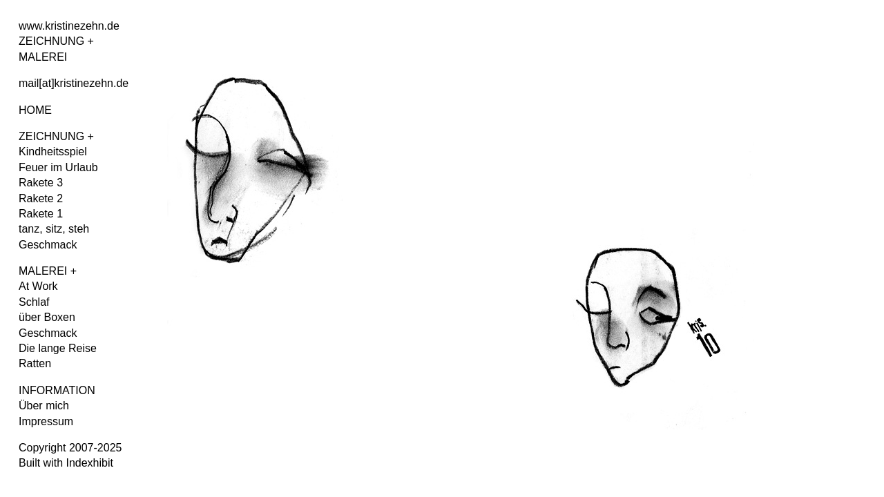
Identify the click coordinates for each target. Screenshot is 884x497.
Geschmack (48, 245)
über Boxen (47, 317)
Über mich (44, 405)
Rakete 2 (41, 198)
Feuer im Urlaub (58, 167)
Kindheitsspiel (53, 151)
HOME (35, 110)
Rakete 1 (41, 214)
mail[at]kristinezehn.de (73, 83)
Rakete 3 (41, 182)
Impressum (46, 421)
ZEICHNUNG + (56, 136)
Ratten (35, 363)
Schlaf (34, 302)
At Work (38, 286)
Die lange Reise (58, 348)
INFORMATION (57, 390)
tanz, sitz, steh (54, 229)
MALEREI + (48, 271)
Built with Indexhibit (66, 463)
